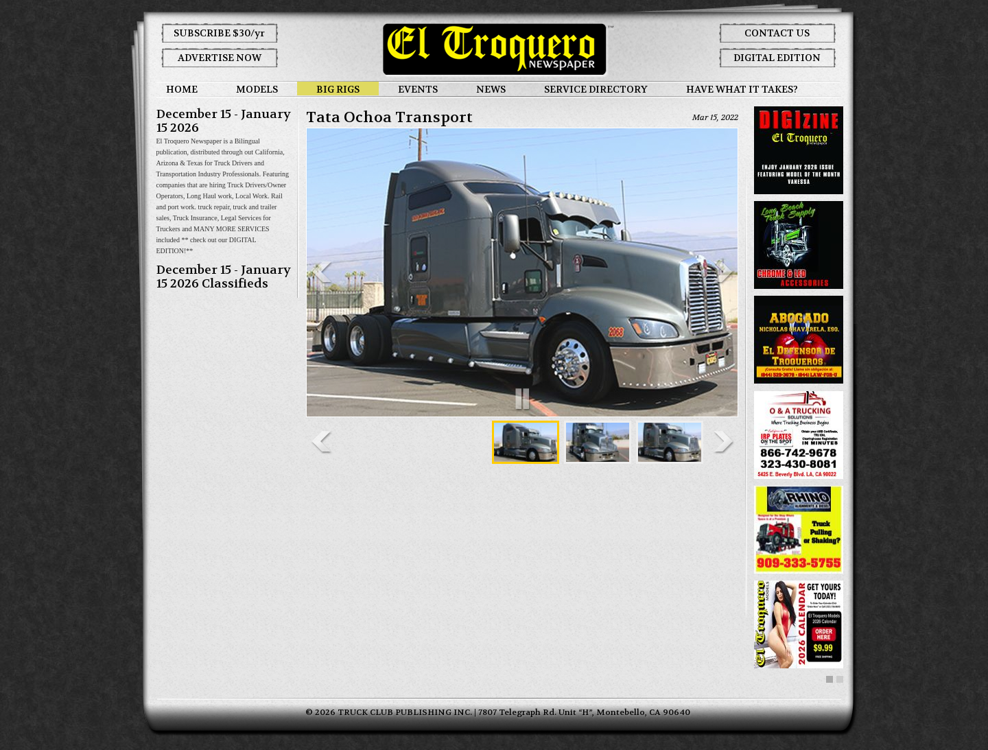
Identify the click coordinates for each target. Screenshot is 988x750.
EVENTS (418, 89)
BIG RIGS (338, 89)
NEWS (491, 89)
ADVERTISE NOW (219, 57)
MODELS (257, 89)
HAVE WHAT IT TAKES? (742, 89)
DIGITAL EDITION (777, 57)
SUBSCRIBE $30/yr (219, 33)
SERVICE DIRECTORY (596, 89)
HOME (182, 89)
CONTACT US (777, 33)
